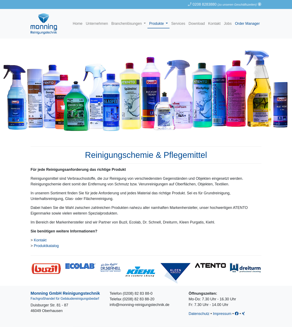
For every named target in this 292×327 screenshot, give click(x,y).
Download (197, 23)
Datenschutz (199, 314)
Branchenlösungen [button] (127, 23)
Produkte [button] (157, 23)
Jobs (228, 23)
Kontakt (214, 23)
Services (178, 23)
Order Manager (247, 23)
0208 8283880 (202, 4)
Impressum (222, 314)
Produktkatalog (46, 246)
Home (78, 23)
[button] (259, 4)
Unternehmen (97, 23)
